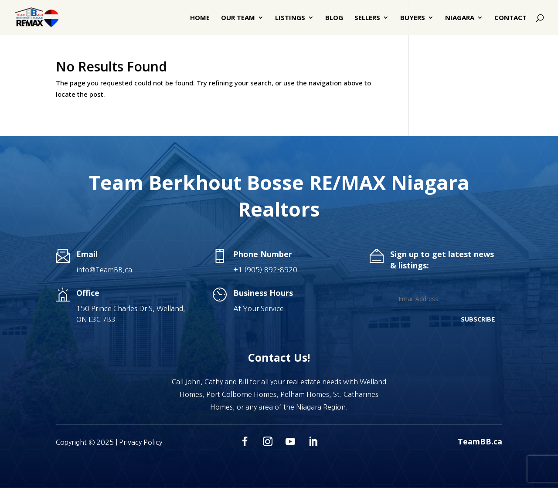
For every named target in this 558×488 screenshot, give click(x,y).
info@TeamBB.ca (104, 269)
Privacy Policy (140, 442)
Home (200, 18)
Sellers (367, 18)
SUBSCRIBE (478, 319)
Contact (510, 18)
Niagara (459, 18)
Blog (334, 18)
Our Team (238, 18)
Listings (290, 18)
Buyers (412, 18)
